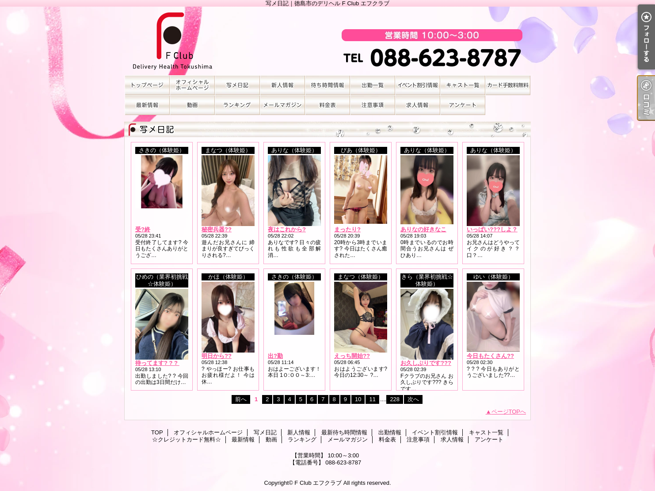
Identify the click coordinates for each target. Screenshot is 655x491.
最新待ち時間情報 (327, 85)
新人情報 (282, 85)
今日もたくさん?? (490, 356)
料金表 (327, 105)
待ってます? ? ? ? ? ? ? (166, 363)
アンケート (462, 105)
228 (395, 399)
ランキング (237, 105)
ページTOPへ (508, 411)
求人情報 (417, 105)
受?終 (142, 229)
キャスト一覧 (462, 85)
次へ (413, 399)
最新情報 (147, 105)
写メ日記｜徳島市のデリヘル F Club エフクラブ (327, 41)
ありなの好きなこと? (428, 229)
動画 (192, 105)
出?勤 (275, 356)
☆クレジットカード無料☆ (507, 85)
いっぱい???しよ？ (492, 229)
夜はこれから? (287, 229)
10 (358, 399)
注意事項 (372, 105)
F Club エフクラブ (318, 482)
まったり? (347, 229)
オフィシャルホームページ (192, 85)
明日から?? (217, 356)
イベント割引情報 (417, 85)
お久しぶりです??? (425, 363)
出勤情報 (372, 85)
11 (372, 399)
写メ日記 (237, 85)
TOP (147, 85)
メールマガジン (282, 105)
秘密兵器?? (217, 229)
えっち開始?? (352, 356)
